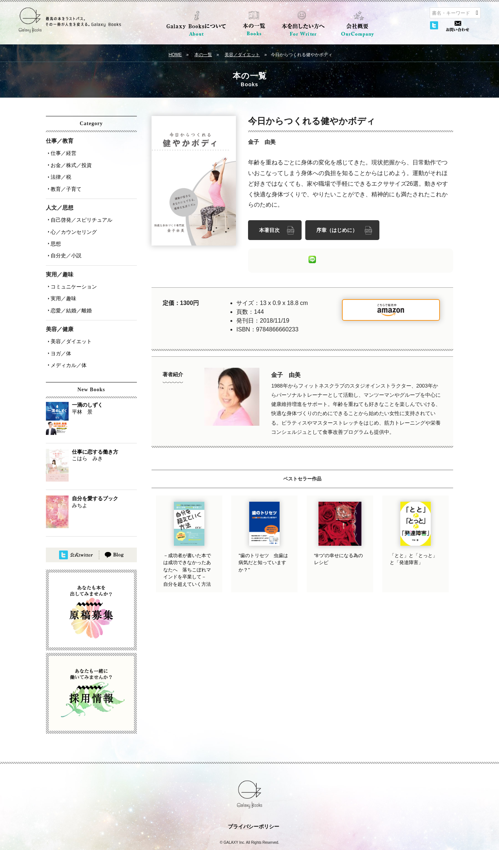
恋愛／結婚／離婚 (69, 293)
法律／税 (59, 173)
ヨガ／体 (59, 333)
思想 (54, 233)
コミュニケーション (72, 273)
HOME (175, 54)
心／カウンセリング (72, 223)
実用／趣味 (61, 283)
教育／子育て (64, 183)
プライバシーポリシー (253, 804)
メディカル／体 (67, 343)
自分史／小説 (64, 243)
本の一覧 (203, 54)
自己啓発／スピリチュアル (79, 212)
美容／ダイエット (242, 54)
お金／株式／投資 (69, 163)
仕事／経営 (61, 152)
